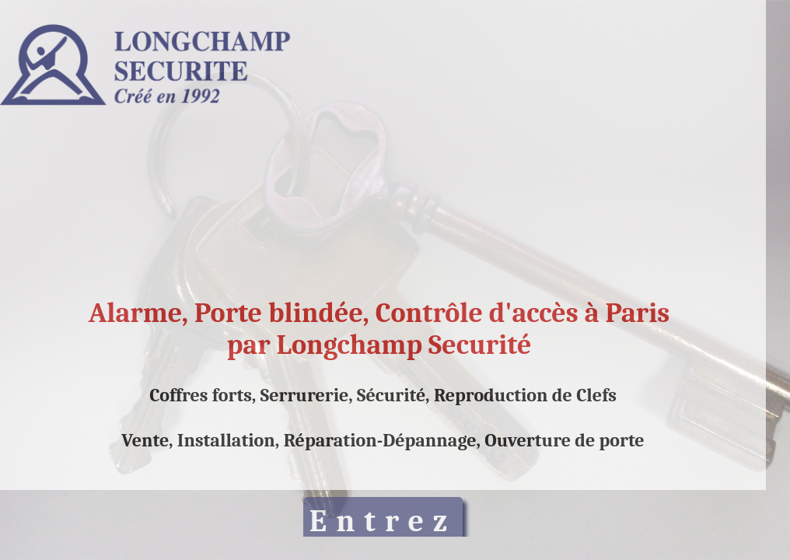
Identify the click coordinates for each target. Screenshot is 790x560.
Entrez (382, 521)
